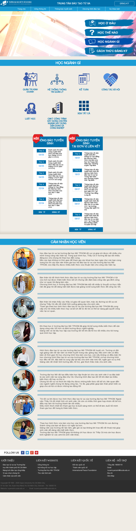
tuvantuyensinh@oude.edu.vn (45, 488)
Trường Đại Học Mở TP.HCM (48, 470)
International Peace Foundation (85, 470)
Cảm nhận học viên (68, 242)
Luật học (30, 110)
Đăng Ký (124, 3)
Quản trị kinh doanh (30, 82)
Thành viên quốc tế (80, 467)
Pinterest (36, 452)
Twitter (27, 452)
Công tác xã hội (111, 81)
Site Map (110, 476)
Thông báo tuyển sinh (63, 9)
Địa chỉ (109, 473)
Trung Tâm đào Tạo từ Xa (73, 3)
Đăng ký (56, 212)
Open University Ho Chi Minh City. (32, 483)
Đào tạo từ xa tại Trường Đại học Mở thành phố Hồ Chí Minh (15, 466)
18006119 (52, 486)
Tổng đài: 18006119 (114, 465)
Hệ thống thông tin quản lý (57, 82)
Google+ (32, 452)
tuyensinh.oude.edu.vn (16, 488)
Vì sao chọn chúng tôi (11, 473)
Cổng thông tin (40, 9)
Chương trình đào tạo (91, 9)
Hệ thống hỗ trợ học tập (47, 467)
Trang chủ (21, 9)
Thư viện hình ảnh (44, 473)
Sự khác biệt (114, 9)
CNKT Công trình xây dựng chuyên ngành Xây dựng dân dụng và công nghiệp (57, 115)
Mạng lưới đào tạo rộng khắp (14, 470)
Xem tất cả (84, 108)
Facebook (22, 452)
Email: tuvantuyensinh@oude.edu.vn (118, 469)
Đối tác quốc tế (79, 465)
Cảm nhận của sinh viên (12, 476)
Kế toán (84, 81)
